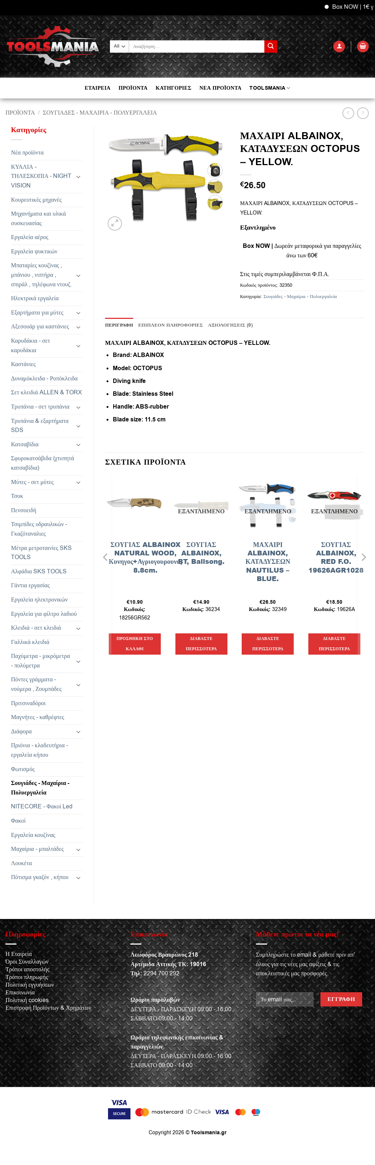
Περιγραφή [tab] (119, 325)
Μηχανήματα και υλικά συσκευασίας (38, 218)
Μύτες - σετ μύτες (32, 482)
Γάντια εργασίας (30, 585)
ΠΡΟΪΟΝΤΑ (133, 88)
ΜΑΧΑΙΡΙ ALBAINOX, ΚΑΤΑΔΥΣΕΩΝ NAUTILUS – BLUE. (267, 561)
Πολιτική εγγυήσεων (29, 985)
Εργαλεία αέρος (29, 237)
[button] (339, 47)
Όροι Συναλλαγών (26, 961)
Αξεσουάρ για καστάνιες (40, 327)
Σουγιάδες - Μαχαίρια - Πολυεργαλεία (100, 113)
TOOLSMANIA (269, 88)
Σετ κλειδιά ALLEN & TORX (46, 392)
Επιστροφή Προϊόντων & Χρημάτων (48, 1008)
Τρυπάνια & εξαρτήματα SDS (39, 426)
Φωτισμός (23, 769)
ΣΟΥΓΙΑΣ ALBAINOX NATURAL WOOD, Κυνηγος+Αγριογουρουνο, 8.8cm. (145, 557)
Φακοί (18, 821)
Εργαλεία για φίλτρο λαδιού (44, 614)
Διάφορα (21, 731)
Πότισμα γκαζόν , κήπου (39, 877)
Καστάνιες (23, 364)
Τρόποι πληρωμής (26, 977)
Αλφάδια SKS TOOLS (39, 571)
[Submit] (270, 46)
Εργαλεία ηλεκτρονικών (39, 600)
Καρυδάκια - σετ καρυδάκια (30, 345)
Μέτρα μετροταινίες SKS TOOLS (41, 553)
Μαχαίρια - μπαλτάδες (37, 849)
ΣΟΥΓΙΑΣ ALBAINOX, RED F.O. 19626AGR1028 (336, 557)
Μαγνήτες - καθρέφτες (37, 717)
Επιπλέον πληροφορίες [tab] (170, 325)
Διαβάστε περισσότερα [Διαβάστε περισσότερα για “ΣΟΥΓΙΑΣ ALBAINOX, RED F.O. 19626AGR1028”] (334, 644)
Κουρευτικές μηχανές (36, 200)
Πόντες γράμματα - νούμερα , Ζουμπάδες (36, 684)
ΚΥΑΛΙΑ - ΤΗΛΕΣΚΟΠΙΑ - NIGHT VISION (41, 176)
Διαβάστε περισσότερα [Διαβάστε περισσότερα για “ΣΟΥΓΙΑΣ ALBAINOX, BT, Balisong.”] (201, 644)
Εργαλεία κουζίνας (33, 835)
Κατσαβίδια (24, 444)
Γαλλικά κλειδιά (30, 642)
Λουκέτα (21, 863)
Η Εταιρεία (18, 954)
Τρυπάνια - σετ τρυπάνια (40, 407)
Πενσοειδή (23, 510)
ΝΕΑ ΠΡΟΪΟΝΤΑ (221, 88)
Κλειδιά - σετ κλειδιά (36, 628)
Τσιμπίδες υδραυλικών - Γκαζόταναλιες (39, 529)
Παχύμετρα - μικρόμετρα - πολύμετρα (40, 661)
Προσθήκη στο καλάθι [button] (134, 644)
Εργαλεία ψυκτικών (34, 251)
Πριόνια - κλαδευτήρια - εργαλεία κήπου (39, 750)
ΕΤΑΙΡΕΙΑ (97, 88)
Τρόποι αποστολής (27, 969)
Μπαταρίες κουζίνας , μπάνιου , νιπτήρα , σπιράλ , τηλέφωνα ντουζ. (41, 274)
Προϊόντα (20, 113)
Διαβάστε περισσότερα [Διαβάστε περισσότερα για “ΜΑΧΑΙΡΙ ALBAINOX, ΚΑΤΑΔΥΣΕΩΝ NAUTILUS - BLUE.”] (267, 644)
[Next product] (348, 113)
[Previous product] (362, 113)
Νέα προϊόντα (27, 153)
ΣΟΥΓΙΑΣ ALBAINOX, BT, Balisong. (201, 553)
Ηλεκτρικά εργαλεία (35, 298)
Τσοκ (17, 496)
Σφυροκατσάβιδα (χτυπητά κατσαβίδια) (42, 463)
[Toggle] (78, 176)
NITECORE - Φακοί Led (42, 807)
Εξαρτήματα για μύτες (37, 313)
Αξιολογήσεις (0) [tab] (230, 325)
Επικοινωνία (20, 992)
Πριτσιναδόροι (28, 703)
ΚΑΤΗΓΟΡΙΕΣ (174, 88)
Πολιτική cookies (27, 1000)
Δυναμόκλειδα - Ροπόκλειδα (44, 379)
